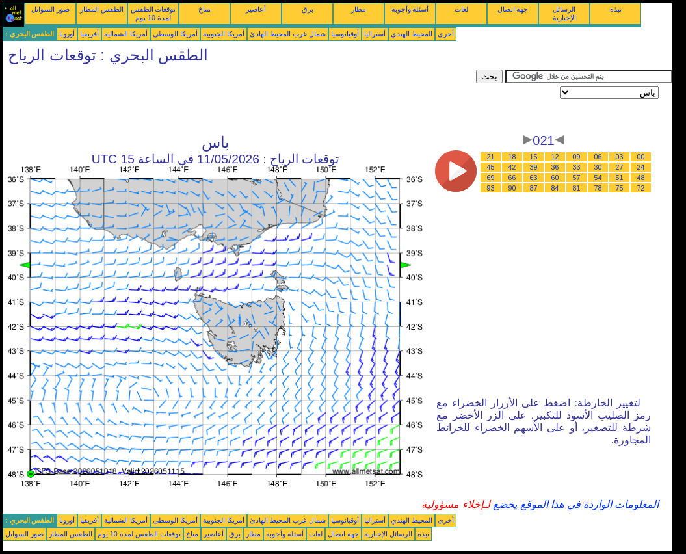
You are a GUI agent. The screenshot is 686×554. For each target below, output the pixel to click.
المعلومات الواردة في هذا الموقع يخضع (574, 504)
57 (577, 177)
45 (491, 167)
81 (577, 188)
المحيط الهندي (411, 34)
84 (555, 188)
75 (620, 188)
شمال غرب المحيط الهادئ (288, 34)
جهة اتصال (513, 9)
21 (491, 157)
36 (555, 167)
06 (598, 157)
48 (641, 177)
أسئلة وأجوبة (410, 9)
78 (598, 188)
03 (620, 157)
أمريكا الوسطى (175, 34)
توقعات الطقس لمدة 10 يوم (153, 13)
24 (641, 167)
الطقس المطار (102, 9)
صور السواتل (50, 9)
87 (534, 188)
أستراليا (375, 34)
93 (491, 188)
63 (534, 177)
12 (555, 157)
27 (620, 167)
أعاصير (256, 9)
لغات (461, 9)
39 (534, 167)
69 (491, 177)
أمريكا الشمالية (126, 34)
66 (512, 177)
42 (512, 167)
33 (577, 167)
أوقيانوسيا (345, 34)
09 (577, 157)
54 (598, 177)
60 (555, 177)
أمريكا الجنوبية (223, 34)
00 (641, 157)
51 (620, 177)
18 (512, 157)
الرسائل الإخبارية (564, 13)
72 (641, 188)
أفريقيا (89, 34)
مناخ (204, 9)
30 (598, 167)
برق (307, 9)
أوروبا (67, 34)
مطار (358, 9)
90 (512, 188)
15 (534, 157)
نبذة (616, 9)
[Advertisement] (239, 99)
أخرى (446, 34)
